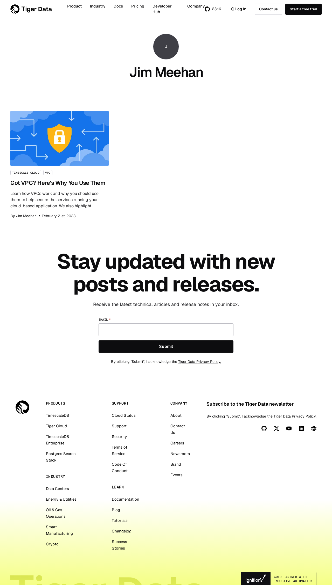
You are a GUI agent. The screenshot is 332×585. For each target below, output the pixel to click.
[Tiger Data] (22, 407)
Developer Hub (162, 9)
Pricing (137, 6)
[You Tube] (289, 428)
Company (196, 6)
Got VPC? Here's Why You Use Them (59, 164)
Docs (118, 6)
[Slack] (313, 428)
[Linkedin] (301, 428)
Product (74, 6)
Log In (238, 9)
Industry (97, 6)
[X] (276, 428)
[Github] (264, 428)
